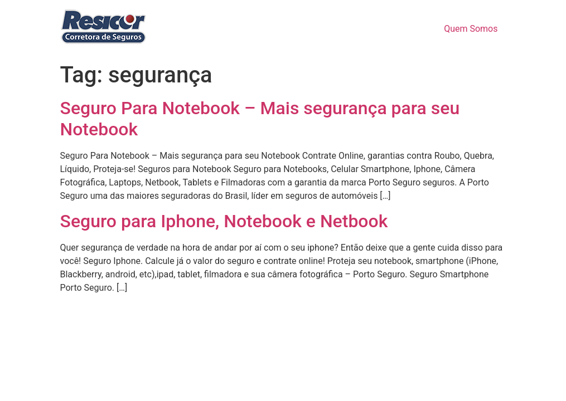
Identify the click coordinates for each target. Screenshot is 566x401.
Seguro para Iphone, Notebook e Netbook (224, 221)
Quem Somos (470, 28)
